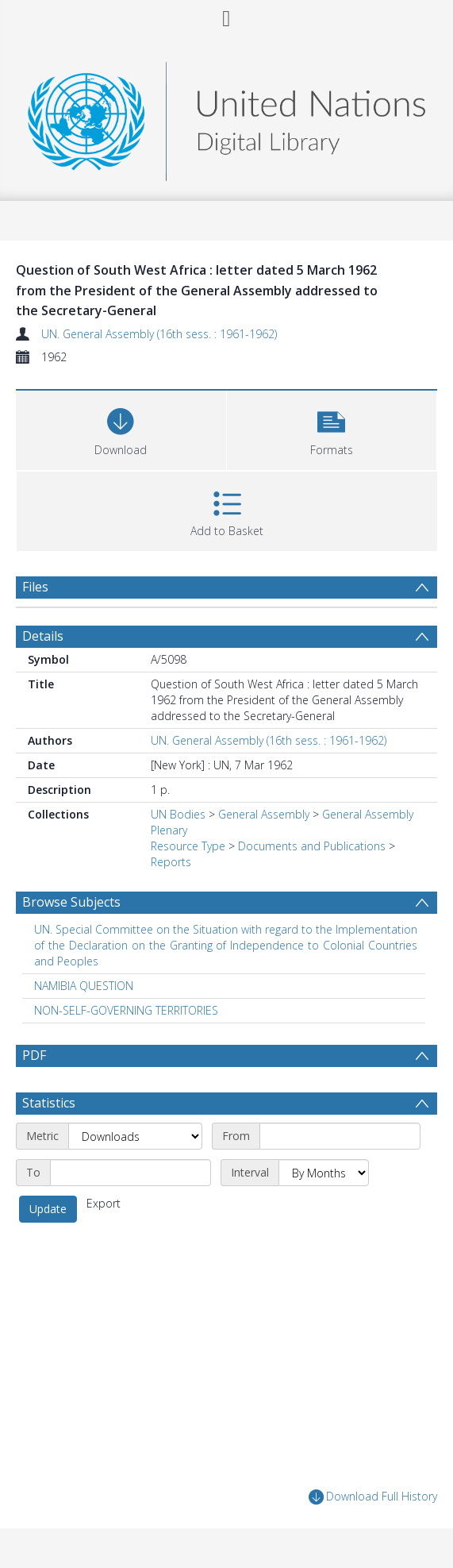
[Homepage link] (226, 117)
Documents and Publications (312, 845)
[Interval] (323, 1172)
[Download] (121, 428)
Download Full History (373, 1497)
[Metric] (135, 1136)
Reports (171, 861)
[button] (332, 428)
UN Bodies (178, 814)
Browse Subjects (71, 902)
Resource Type (188, 845)
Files (35, 586)
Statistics (48, 1102)
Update (48, 1208)
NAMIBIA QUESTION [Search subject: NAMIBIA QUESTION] (83, 985)
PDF (34, 1055)
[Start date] (339, 1136)
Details (42, 636)
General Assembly (263, 814)
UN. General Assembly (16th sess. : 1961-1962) (159, 333)
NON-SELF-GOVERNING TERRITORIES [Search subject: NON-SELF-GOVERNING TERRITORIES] (126, 1010)
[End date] (130, 1172)
